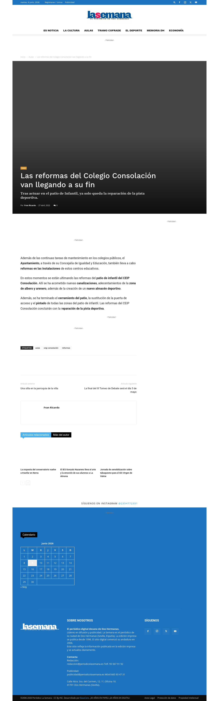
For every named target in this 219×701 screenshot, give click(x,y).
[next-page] (28, 483)
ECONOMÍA (176, 30)
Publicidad (69, 2)
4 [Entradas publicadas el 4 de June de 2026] (48, 556)
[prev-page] (22, 483)
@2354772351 (128, 503)
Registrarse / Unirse (53, 2)
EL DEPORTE (134, 30)
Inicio (23, 57)
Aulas (31, 57)
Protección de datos (167, 697)
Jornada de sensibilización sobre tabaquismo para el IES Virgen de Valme (116, 472)
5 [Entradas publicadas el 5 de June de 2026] (55, 556)
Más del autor (61, 434)
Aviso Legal (149, 697)
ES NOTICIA (51, 30)
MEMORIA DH (155, 30)
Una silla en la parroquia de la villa (39, 388)
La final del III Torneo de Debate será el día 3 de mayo (110, 390)
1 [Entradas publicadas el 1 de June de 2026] (24, 556)
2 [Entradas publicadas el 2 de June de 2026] (32, 556)
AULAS (88, 30)
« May (23, 586)
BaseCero (84, 697)
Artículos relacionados (35, 434)
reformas (66, 348)
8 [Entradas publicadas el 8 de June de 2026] (24, 562)
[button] (174, 2)
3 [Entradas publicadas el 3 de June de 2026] (41, 556)
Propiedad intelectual (188, 697)
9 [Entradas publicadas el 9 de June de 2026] (32, 562)
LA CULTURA (71, 30)
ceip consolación (51, 348)
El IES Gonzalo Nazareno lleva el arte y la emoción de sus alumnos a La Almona (78, 472)
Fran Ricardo (30, 205)
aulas (37, 348)
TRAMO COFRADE (109, 30)
